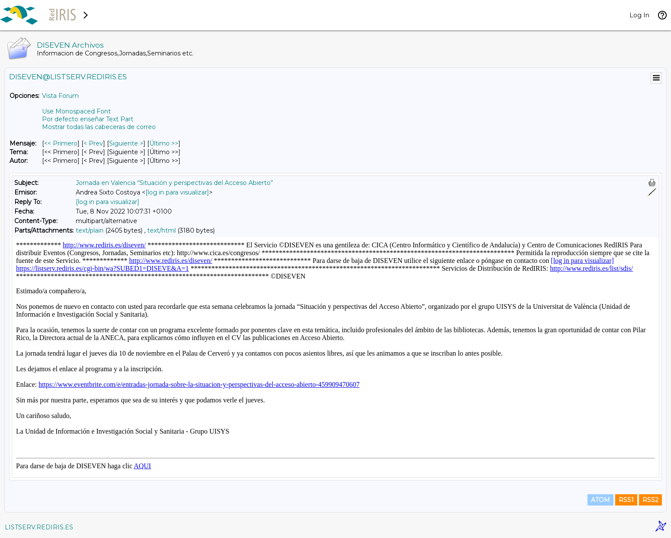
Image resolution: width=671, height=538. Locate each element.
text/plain (89, 230)
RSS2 (650, 500)
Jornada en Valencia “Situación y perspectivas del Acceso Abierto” (174, 183)
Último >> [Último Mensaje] (163, 143)
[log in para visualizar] (177, 192)
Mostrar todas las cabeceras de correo (99, 127)
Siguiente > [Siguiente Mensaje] (126, 143)
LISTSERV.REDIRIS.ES (39, 527)
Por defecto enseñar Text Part (87, 119)
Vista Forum (60, 96)
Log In (639, 15)
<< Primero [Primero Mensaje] (60, 143)
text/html (161, 230)
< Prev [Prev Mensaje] (93, 143)
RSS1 (626, 500)
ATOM (600, 500)
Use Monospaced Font (76, 111)
